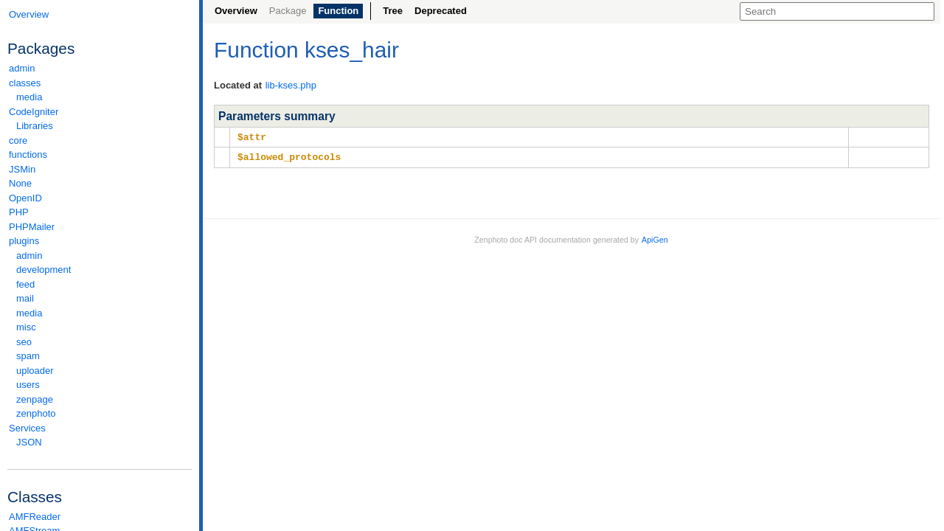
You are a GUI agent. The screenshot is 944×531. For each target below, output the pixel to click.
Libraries (34, 125)
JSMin (22, 169)
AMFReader (34, 516)
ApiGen (655, 238)
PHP (19, 212)
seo (24, 341)
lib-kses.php (291, 85)
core (18, 140)
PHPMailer (32, 226)
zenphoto (103, 413)
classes (99, 82)
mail (25, 298)
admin (22, 68)
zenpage (34, 399)
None (20, 183)
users (28, 384)
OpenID (25, 198)
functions (28, 154)
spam (28, 355)
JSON (29, 442)
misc (26, 327)
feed (25, 284)
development (43, 269)
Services (99, 428)
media (29, 97)
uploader (35, 370)
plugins (99, 240)
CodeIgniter (99, 111)
